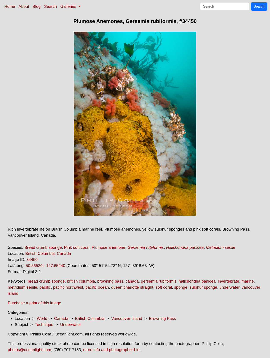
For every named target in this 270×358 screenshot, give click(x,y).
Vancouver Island (126, 318)
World (42, 318)
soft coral (163, 287)
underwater (229, 287)
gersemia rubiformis (158, 281)
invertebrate (228, 281)
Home (9, 6)
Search (50, 6)
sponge (180, 287)
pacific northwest (68, 287)
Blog (37, 6)
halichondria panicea (197, 281)
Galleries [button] (68, 6)
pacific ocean (97, 287)
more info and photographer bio (111, 349)
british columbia (81, 281)
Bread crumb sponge (43, 247)
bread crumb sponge (46, 281)
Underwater (70, 324)
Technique (44, 324)
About (24, 6)
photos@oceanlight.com (29, 349)
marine (247, 281)
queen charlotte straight (132, 287)
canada (132, 281)
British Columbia (40, 253)
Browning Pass (162, 318)
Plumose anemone (108, 247)
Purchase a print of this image (34, 303)
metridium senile (22, 287)
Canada (64, 253)
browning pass (110, 281)
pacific (45, 287)
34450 (32, 259)
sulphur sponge (203, 287)
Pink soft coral (76, 247)
